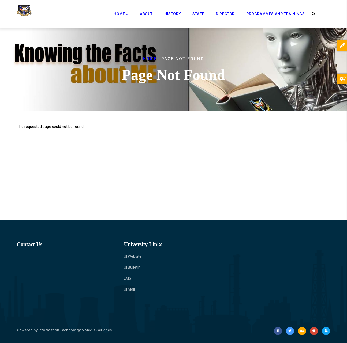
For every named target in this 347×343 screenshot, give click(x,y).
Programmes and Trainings (275, 14)
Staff (198, 14)
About (146, 14)
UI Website (132, 256)
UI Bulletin (132, 267)
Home (121, 14)
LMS (127, 278)
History (172, 14)
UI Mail (129, 289)
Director (225, 14)
